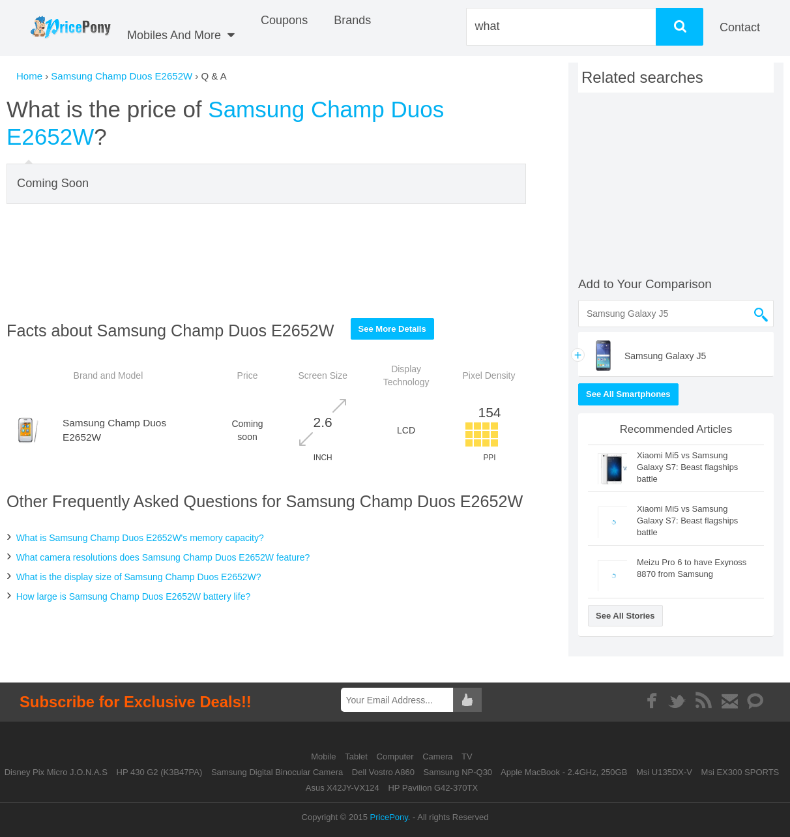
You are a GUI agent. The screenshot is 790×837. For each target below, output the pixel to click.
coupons (284, 20)
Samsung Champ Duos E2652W (121, 75)
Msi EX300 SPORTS (740, 772)
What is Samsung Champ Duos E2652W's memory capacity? (140, 538)
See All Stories (625, 616)
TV (467, 756)
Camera (438, 756)
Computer (397, 756)
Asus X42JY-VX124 (342, 788)
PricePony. (390, 817)
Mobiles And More (181, 35)
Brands (352, 20)
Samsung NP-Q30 (458, 772)
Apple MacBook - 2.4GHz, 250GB (564, 772)
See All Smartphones (628, 394)
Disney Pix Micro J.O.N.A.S (56, 772)
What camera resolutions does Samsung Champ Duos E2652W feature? (163, 557)
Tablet (357, 756)
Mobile (324, 756)
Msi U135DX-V (664, 772)
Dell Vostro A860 (383, 772)
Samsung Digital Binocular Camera (277, 772)
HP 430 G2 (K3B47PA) (160, 772)
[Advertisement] (266, 260)
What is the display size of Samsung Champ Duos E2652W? (138, 577)
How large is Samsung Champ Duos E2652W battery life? (133, 596)
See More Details (392, 329)
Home (29, 75)
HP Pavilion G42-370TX (433, 788)
